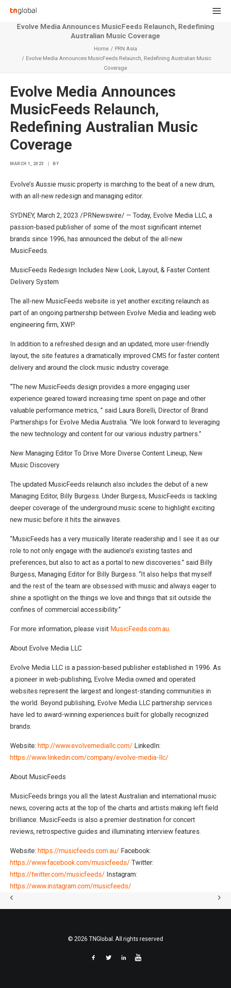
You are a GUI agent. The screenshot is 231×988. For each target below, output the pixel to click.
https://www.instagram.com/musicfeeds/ (70, 886)
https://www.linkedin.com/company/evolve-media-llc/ (89, 757)
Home (101, 48)
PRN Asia (126, 48)
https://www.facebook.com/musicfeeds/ (70, 863)
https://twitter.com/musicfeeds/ (57, 874)
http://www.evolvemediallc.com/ (85, 746)
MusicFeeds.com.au (139, 629)
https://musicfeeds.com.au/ (78, 851)
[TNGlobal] (23, 11)
